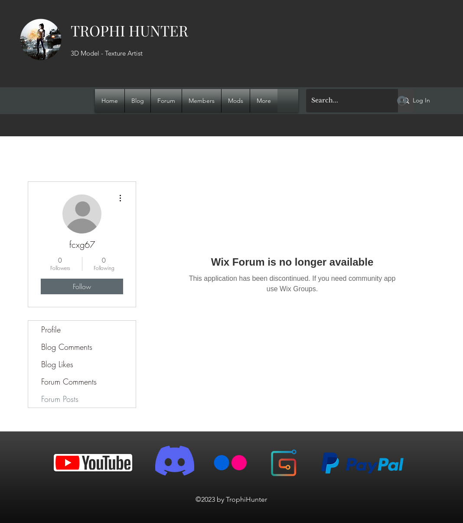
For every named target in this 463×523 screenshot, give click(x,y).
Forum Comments (69, 381)
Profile (51, 329)
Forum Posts (59, 399)
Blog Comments (66, 347)
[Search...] (345, 100)
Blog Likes (57, 364)
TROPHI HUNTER (129, 30)
